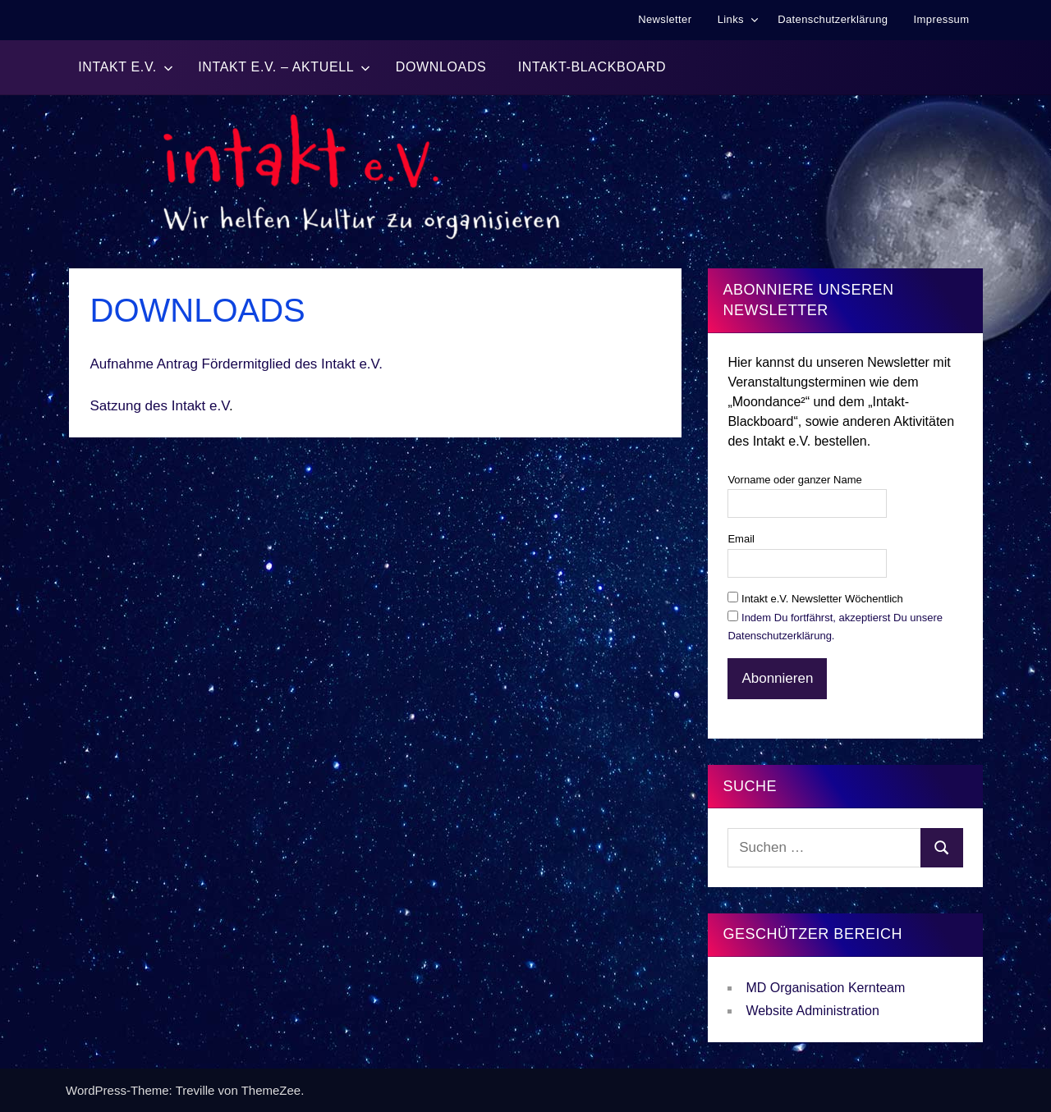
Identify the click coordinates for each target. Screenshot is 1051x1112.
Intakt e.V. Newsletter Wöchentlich (814, 599)
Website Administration (812, 1011)
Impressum (942, 19)
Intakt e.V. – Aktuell (284, 67)
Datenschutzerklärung (833, 19)
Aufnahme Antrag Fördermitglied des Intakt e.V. (236, 364)
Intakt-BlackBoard (592, 67)
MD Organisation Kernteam (825, 988)
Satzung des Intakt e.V (160, 406)
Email (741, 539)
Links (738, 19)
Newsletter (664, 19)
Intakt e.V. (125, 67)
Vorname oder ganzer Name (794, 480)
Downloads (441, 67)
